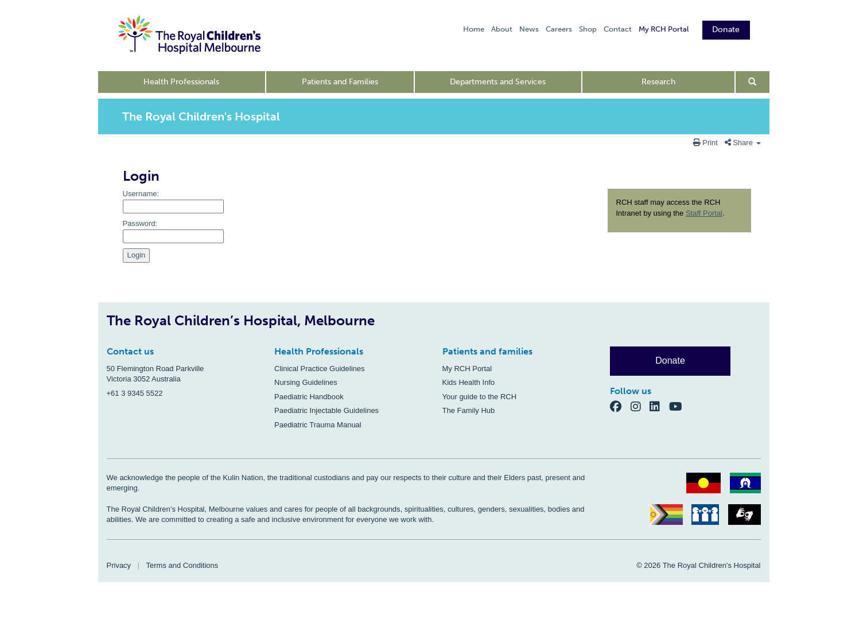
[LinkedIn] (659, 406)
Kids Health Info (468, 382)
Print (706, 142)
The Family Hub (468, 410)
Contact (618, 29)
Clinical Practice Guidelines (319, 368)
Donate (726, 29)
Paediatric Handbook (309, 396)
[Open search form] (752, 82)
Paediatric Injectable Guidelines (326, 410)
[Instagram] (640, 406)
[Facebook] (620, 406)
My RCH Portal (664, 29)
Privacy (119, 565)
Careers (559, 29)
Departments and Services (498, 82)
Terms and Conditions (182, 565)
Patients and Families (340, 82)
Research (658, 82)
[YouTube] (679, 406)
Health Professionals (181, 82)
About (501, 29)
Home (473, 29)
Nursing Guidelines (305, 382)
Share (743, 142)
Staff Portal (704, 213)
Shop (588, 29)
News (529, 29)
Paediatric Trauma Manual (317, 424)
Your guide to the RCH (479, 396)
